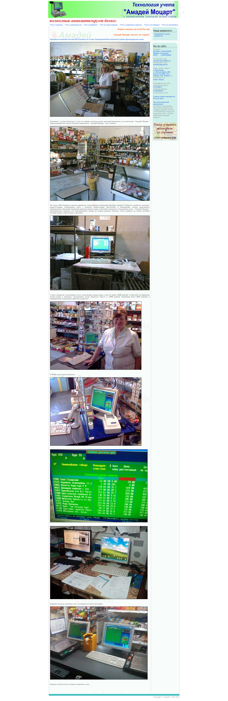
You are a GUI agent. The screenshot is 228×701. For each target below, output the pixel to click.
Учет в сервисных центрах (131, 25)
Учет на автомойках (170, 25)
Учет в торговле (56, 25)
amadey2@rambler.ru (161, 61)
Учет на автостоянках (108, 25)
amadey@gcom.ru (160, 64)
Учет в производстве (73, 25)
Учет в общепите (91, 25)
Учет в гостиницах (152, 25)
